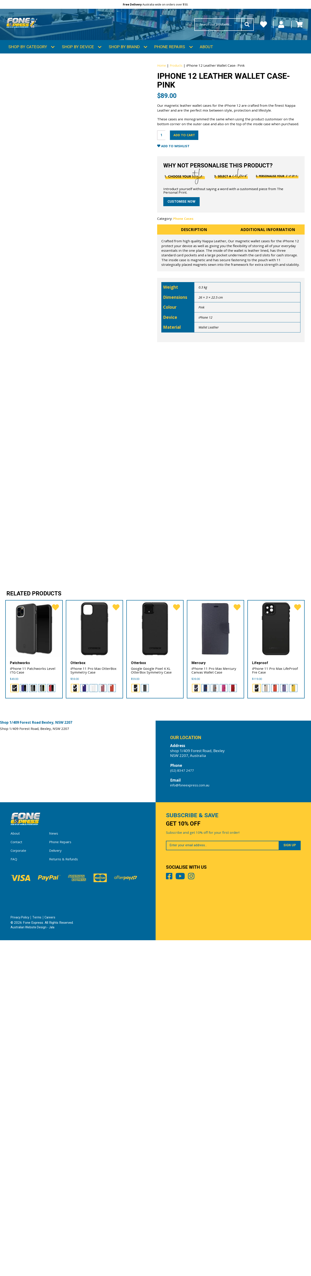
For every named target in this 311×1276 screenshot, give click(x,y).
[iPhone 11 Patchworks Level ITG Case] (34, 955)
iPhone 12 (206, 368)
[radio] (14, 1016)
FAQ (14, 1194)
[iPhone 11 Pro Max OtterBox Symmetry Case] (94, 955)
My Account (263, 26)
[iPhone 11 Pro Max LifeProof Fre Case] (276, 955)
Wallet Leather (209, 378)
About (206, 60)
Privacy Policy (21, 1253)
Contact (17, 1177)
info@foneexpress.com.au (193, 1115)
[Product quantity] (162, 162)
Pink (202, 358)
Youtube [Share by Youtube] (192, 1218)
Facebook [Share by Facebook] (171, 1218)
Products (178, 78)
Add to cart (191, 162)
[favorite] (54, 935)
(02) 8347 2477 (183, 1100)
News (54, 1168)
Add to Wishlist (180, 175)
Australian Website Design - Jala (34, 1263)
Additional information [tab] (268, 276)
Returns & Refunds (65, 1194)
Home (162, 78)
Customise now (183, 243)
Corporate (19, 1186)
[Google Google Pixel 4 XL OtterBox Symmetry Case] (155, 955)
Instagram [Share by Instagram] (213, 1218)
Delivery (56, 1186)
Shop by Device (78, 60)
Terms (38, 1253)
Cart (296, 26)
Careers (52, 1253)
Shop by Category (27, 60)
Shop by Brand (124, 60)
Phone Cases (183, 261)
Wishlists (227, 26)
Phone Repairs (169, 60)
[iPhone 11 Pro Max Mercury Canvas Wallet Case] (215, 955)
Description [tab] (194, 276)
